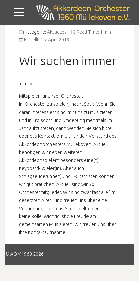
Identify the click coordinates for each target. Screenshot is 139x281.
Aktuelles (57, 32)
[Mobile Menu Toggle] (19, 12)
